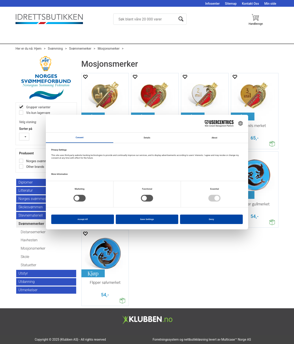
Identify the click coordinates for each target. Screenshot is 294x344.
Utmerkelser (28, 290)
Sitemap (231, 3)
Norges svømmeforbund (42, 161)
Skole (25, 257)
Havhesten (29, 240)
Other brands (34, 167)
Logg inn (273, 25)
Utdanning (26, 282)
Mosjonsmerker (108, 48)
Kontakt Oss (250, 3)
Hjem (38, 48)
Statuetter (28, 265)
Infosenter (212, 3)
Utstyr (23, 273)
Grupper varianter (37, 107)
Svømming (55, 48)
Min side (270, 3)
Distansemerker (33, 232)
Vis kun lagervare (37, 113)
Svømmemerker (80, 48)
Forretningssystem (166, 339)
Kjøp (92, 273)
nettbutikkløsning (196, 339)
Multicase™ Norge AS (236, 339)
